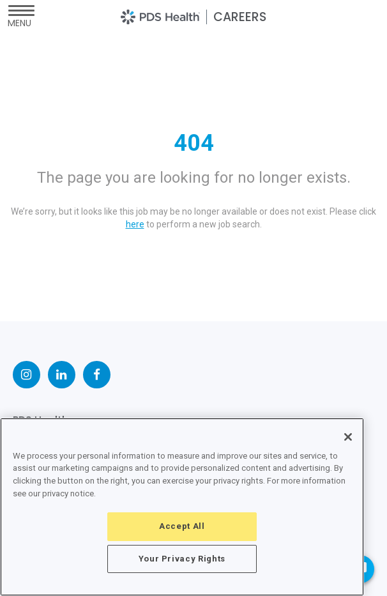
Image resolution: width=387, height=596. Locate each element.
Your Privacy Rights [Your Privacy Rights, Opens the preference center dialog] (182, 558)
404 (194, 143)
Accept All (182, 526)
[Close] (348, 437)
